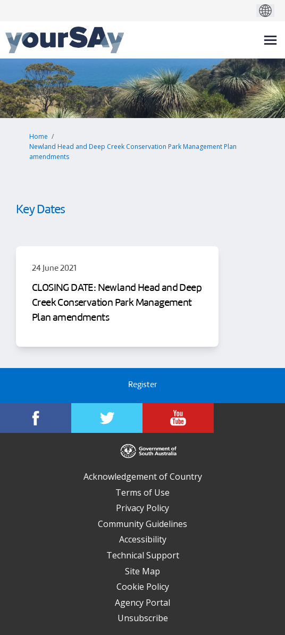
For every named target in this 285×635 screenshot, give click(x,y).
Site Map (142, 571)
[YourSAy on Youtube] (178, 418)
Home (38, 136)
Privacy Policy (142, 508)
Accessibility (142, 539)
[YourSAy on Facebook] (35, 418)
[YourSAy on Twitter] (106, 418)
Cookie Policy (142, 586)
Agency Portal (142, 602)
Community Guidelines (142, 524)
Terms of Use (142, 492)
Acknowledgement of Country (142, 476)
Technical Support (142, 555)
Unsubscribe (143, 618)
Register (142, 385)
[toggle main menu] (270, 40)
